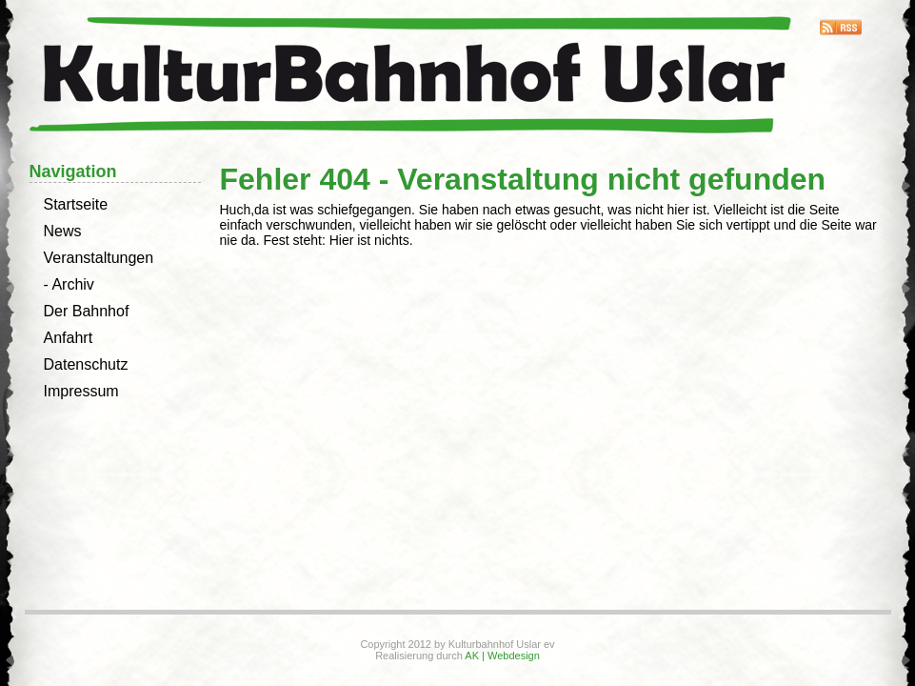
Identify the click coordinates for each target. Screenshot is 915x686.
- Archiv (69, 284)
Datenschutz (86, 364)
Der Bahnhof (86, 311)
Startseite (76, 204)
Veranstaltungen (99, 258)
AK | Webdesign (502, 655)
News (63, 231)
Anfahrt (68, 338)
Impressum (81, 391)
